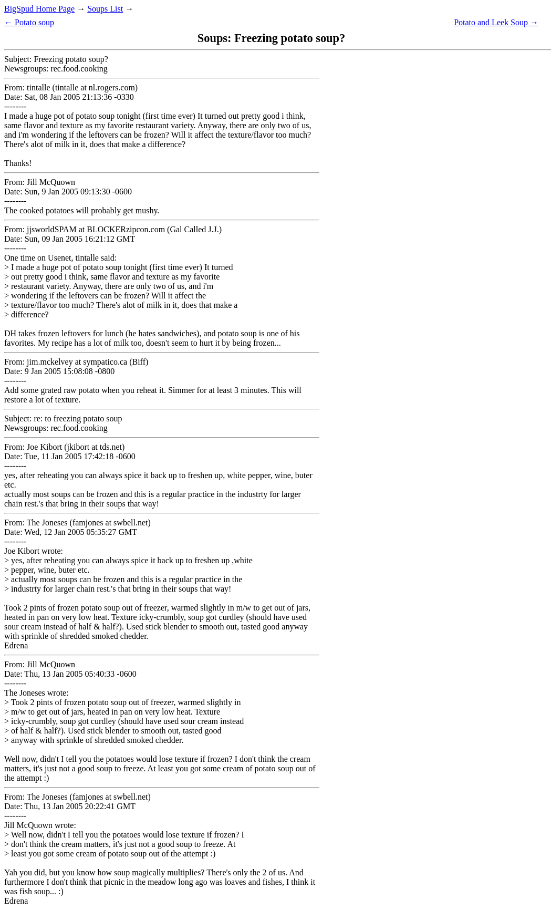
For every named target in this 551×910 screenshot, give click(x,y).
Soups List (105, 8)
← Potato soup (29, 22)
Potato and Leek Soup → (496, 22)
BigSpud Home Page (39, 8)
